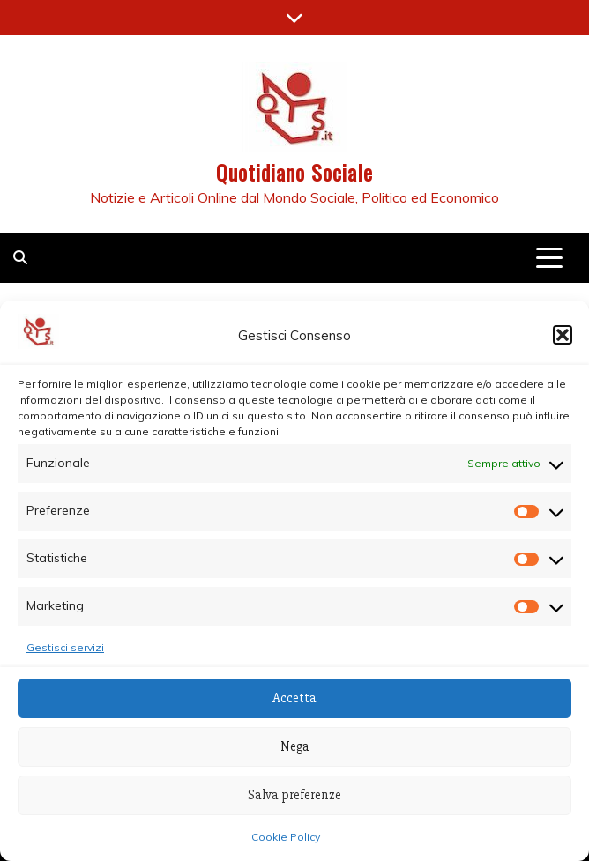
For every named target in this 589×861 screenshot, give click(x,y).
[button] (562, 335)
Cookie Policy (285, 836)
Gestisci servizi (65, 647)
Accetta (294, 698)
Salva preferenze (294, 795)
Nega (294, 746)
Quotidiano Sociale (294, 172)
